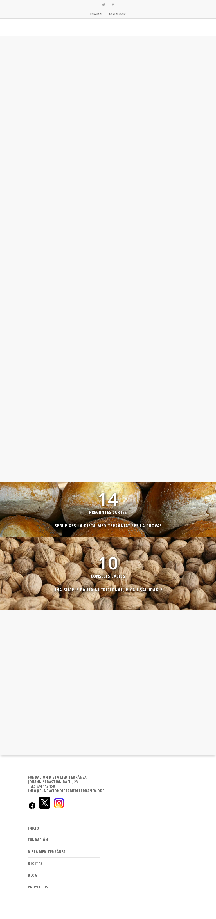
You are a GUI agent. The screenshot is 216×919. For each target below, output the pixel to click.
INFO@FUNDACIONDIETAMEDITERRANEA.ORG (66, 788)
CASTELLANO (117, 14)
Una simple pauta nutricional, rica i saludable (108, 588)
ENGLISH (96, 14)
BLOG (32, 873)
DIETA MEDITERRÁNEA (46, 849)
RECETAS (35, 861)
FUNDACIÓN (38, 837)
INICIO (33, 826)
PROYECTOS (38, 885)
